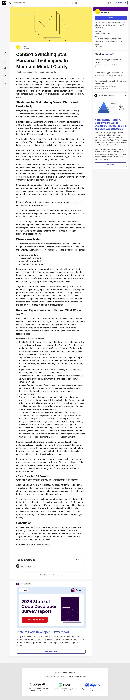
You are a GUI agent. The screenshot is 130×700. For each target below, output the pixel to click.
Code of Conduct (45, 575)
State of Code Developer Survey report (43, 632)
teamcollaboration (53, 72)
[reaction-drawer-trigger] (5, 52)
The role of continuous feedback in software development (110, 84)
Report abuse (57, 575)
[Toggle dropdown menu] (88, 583)
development (28, 72)
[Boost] (5, 76)
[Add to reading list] (5, 69)
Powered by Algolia (70, 3)
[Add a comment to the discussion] (52, 567)
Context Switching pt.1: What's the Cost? (110, 74)
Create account (120, 3)
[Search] (10, 3)
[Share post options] (5, 83)
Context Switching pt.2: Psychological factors (110, 63)
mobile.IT (25, 46)
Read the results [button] (51, 651)
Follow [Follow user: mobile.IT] (110, 18)
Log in (108, 3)
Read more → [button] (111, 165)
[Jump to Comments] (5, 61)
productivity (40, 72)
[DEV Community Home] (4, 3)
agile (19, 72)
